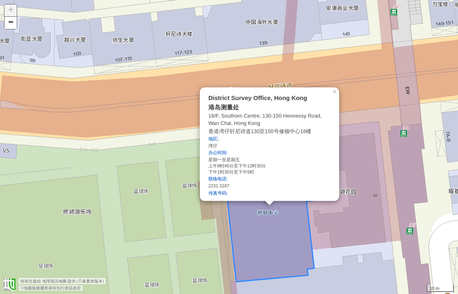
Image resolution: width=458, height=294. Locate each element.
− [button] (10, 23)
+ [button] (10, 10)
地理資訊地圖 (54, 281)
